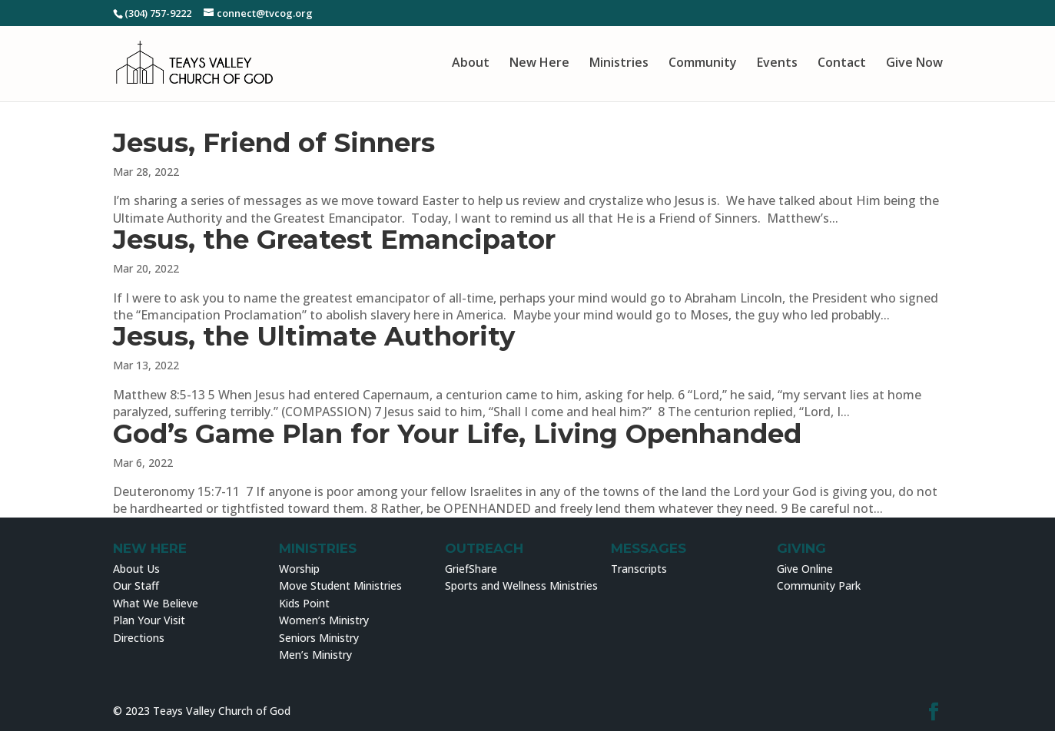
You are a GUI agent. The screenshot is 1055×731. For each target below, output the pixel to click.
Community (702, 63)
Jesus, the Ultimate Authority (314, 336)
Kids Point (304, 603)
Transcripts (639, 568)
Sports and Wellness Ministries (521, 585)
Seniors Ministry (319, 637)
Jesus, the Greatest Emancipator (334, 239)
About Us (136, 568)
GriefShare (471, 568)
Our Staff (136, 585)
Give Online (805, 568)
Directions (138, 637)
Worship (299, 568)
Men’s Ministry (315, 654)
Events (777, 63)
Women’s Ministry (324, 620)
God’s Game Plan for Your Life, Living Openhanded (457, 434)
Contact (842, 63)
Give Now (914, 63)
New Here (539, 63)
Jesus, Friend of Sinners (274, 143)
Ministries (619, 63)
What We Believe (155, 603)
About (470, 63)
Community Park (819, 585)
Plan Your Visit (149, 620)
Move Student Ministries (340, 585)
